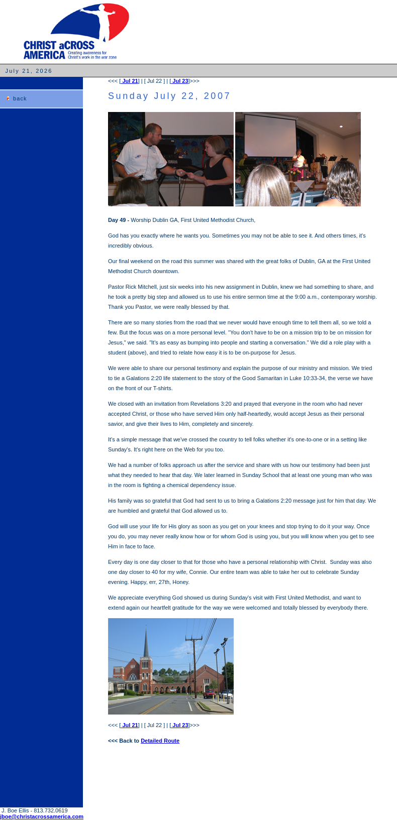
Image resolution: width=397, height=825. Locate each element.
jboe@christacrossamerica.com (41, 816)
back (20, 98)
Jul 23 (179, 81)
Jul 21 (129, 81)
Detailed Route (160, 741)
